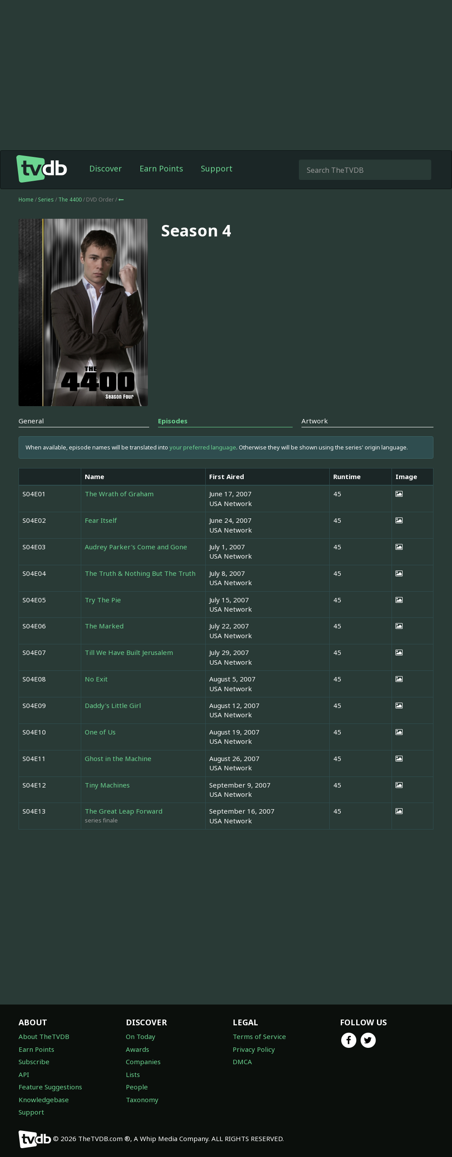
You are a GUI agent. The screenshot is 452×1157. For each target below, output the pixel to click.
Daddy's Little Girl (113, 705)
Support (217, 168)
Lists (133, 1074)
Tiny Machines (107, 784)
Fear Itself (101, 520)
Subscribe (34, 1061)
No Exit (96, 678)
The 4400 (70, 199)
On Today (140, 1036)
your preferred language (203, 447)
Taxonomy (142, 1099)
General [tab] (31, 420)
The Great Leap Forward (123, 811)
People (137, 1086)
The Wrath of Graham (119, 493)
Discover (105, 168)
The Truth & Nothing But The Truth (140, 573)
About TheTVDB (44, 1036)
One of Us (100, 731)
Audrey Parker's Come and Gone (136, 546)
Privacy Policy (254, 1049)
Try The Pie (103, 599)
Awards (137, 1049)
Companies (143, 1061)
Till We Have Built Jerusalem (129, 652)
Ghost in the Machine (118, 758)
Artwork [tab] (314, 420)
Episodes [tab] (173, 420)
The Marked (104, 625)
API (24, 1074)
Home (26, 199)
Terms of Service (259, 1036)
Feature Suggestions (50, 1086)
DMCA (242, 1061)
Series (46, 199)
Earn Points (161, 168)
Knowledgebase (44, 1099)
